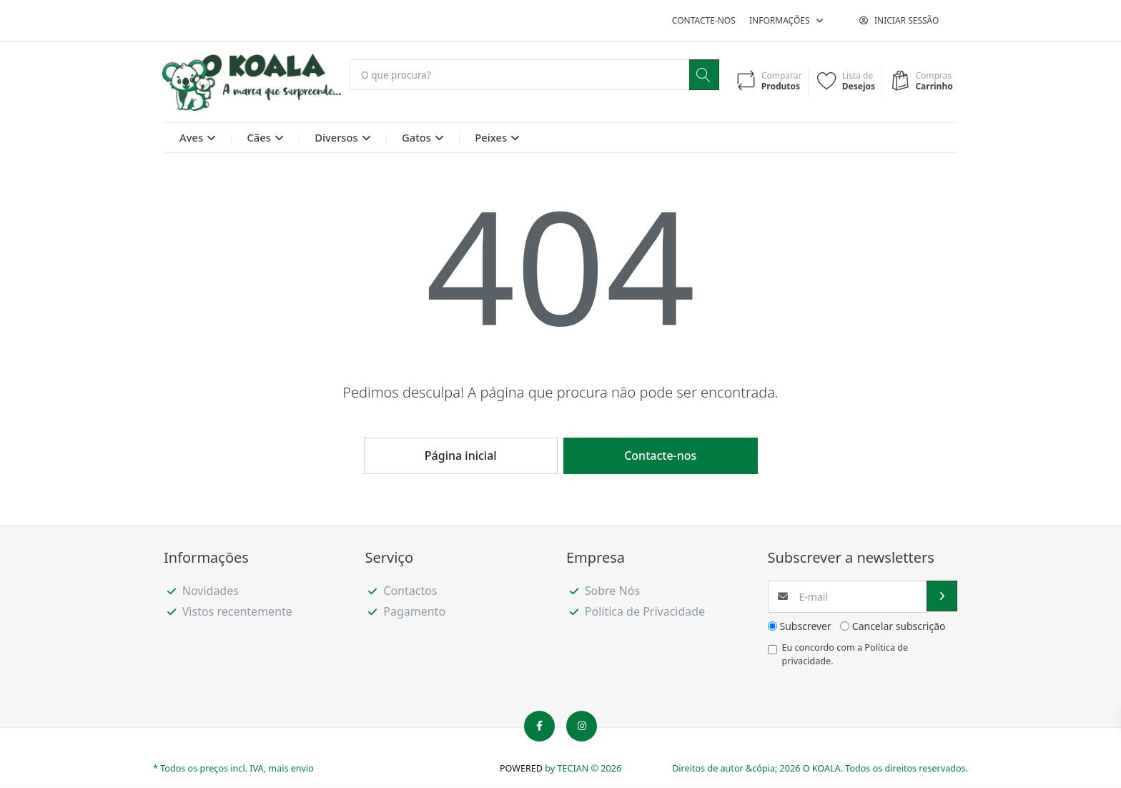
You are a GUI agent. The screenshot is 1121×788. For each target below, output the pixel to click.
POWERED (521, 769)
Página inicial (461, 456)
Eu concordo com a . (845, 654)
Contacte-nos (704, 20)
